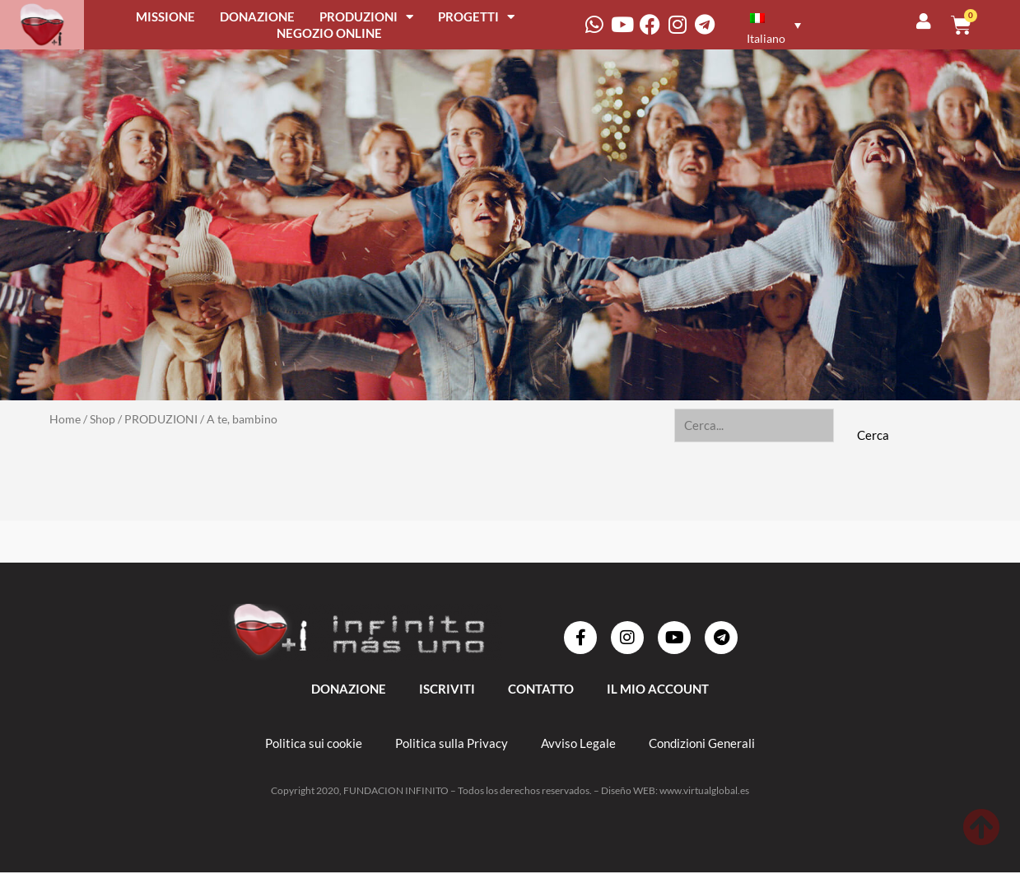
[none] (782, 24)
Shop (102, 419)
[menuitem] (771, 24)
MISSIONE (165, 16)
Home (65, 419)
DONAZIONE (257, 16)
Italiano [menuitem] (766, 38)
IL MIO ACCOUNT (658, 690)
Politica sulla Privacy (451, 744)
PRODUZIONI (366, 16)
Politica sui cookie (313, 744)
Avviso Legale (578, 744)
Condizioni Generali (702, 744)
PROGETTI (476, 16)
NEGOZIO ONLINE (329, 33)
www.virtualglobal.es (704, 792)
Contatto (541, 690)
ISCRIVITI (447, 690)
